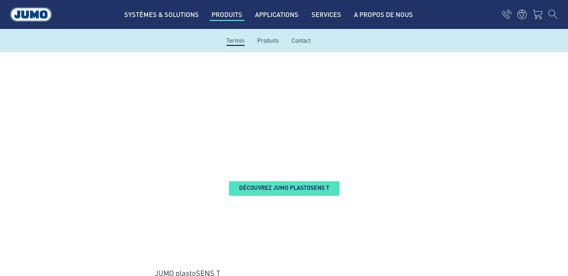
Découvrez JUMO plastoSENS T (284, 187)
